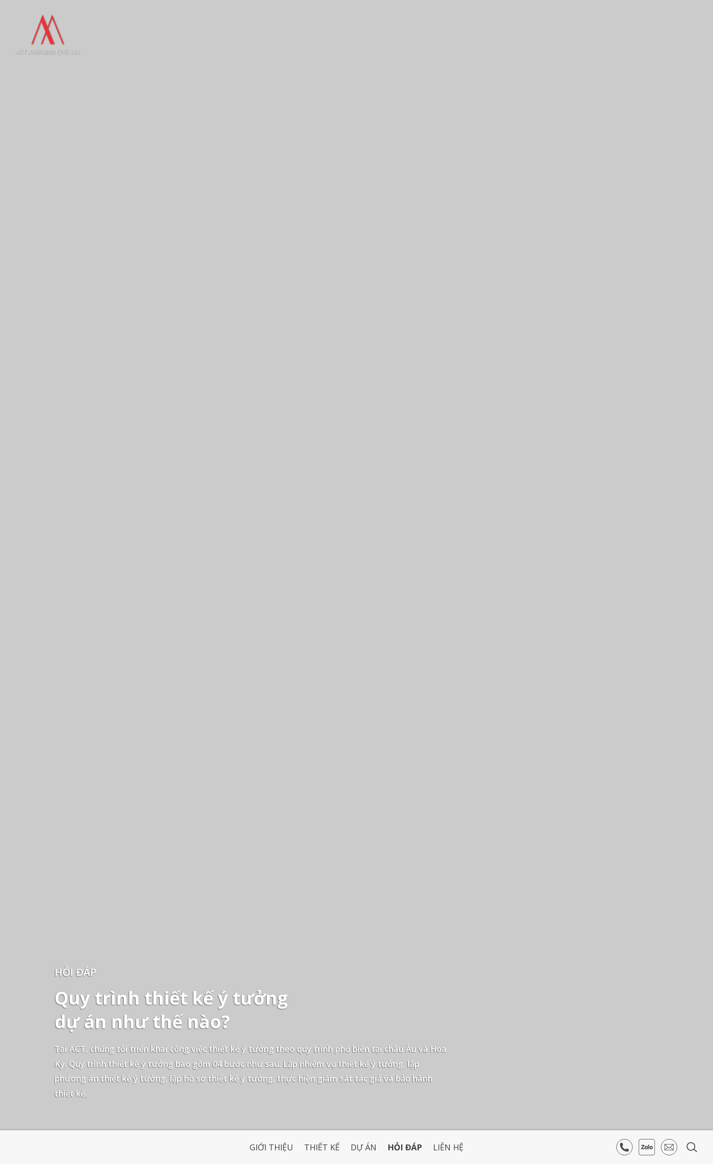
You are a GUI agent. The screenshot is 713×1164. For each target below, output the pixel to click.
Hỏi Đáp (404, 1147)
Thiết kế (322, 1147)
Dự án (364, 1147)
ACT (48, 34)
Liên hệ (448, 1147)
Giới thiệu (271, 1147)
